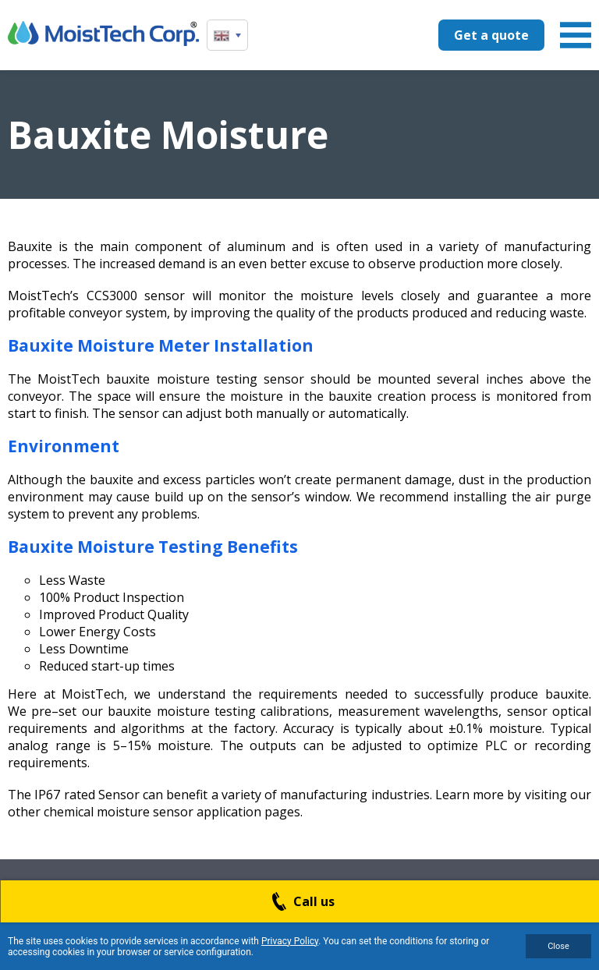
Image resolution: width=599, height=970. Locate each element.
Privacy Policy (289, 941)
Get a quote (491, 35)
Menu (575, 35)
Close (558, 946)
